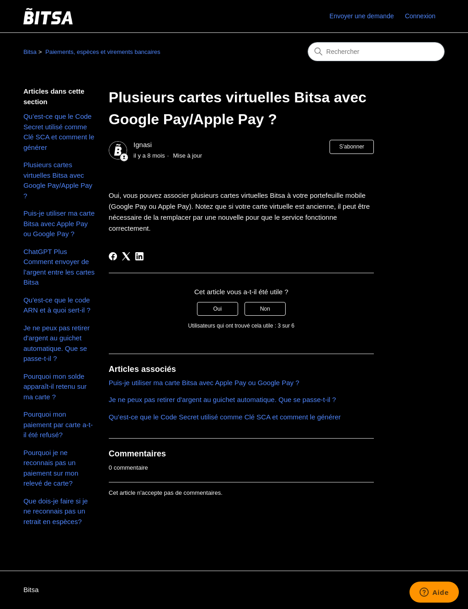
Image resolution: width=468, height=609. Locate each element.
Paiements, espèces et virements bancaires (102, 51)
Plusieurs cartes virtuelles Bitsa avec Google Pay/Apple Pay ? (57, 180)
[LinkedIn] (139, 256)
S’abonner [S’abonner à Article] (351, 146)
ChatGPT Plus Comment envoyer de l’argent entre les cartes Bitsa (59, 267)
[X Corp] (126, 256)
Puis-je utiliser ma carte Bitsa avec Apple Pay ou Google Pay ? (59, 223)
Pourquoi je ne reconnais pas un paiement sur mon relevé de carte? (50, 468)
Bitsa (30, 51)
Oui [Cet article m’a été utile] (217, 309)
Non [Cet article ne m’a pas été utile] (265, 309)
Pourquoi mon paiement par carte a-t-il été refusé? (58, 424)
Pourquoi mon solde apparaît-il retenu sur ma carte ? (54, 386)
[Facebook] (113, 256)
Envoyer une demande (362, 16)
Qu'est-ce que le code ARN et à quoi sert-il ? (56, 305)
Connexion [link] (420, 16)
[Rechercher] (376, 51)
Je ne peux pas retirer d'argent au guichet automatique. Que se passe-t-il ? (56, 343)
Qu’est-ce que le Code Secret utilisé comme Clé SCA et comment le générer (58, 131)
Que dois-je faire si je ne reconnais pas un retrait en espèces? (55, 511)
